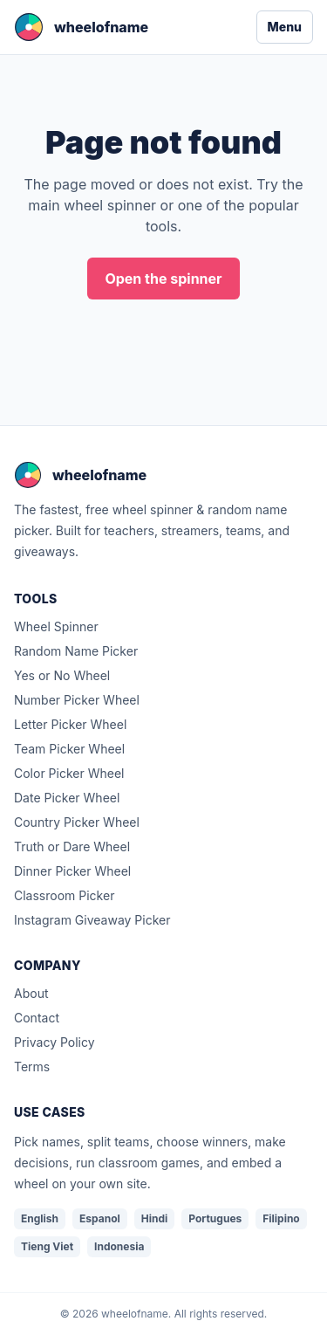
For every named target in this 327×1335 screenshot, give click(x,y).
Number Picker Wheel (77, 699)
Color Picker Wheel (69, 773)
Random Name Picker (76, 650)
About (31, 993)
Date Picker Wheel (66, 797)
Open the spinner (163, 278)
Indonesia (119, 1246)
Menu (285, 26)
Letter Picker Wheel (70, 724)
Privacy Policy (54, 1042)
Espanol (99, 1218)
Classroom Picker (64, 895)
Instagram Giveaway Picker (92, 919)
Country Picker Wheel (77, 822)
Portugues (215, 1218)
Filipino (280, 1218)
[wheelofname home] (81, 27)
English (39, 1218)
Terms (32, 1066)
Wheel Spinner (56, 626)
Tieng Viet (47, 1246)
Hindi (154, 1218)
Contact (36, 1017)
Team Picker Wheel (69, 748)
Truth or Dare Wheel (72, 846)
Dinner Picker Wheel (72, 871)
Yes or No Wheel (62, 675)
